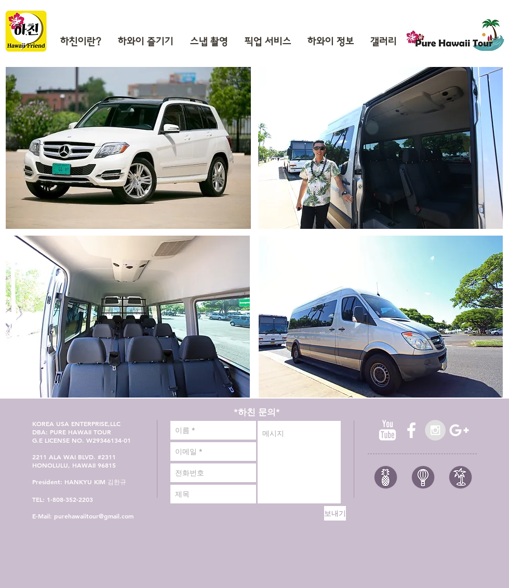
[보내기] (335, 513)
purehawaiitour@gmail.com (93, 516)
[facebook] (411, 430)
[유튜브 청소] (387, 430)
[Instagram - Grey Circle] (435, 430)
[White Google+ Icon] (459, 430)
